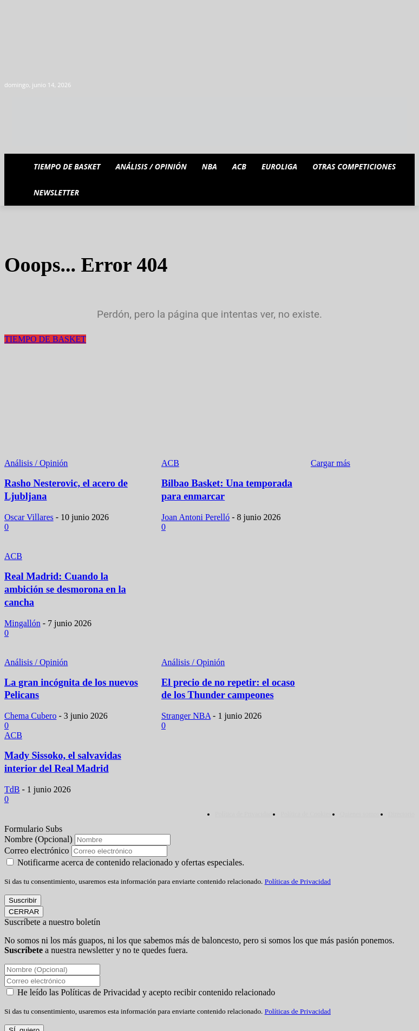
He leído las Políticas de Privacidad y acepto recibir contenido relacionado (140, 971)
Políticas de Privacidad (298, 861)
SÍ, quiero (24, 1010)
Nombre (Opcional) (38, 818)
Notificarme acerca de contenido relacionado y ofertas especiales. (125, 841)
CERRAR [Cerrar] (24, 891)
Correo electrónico (36, 830)
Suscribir (23, 880)
